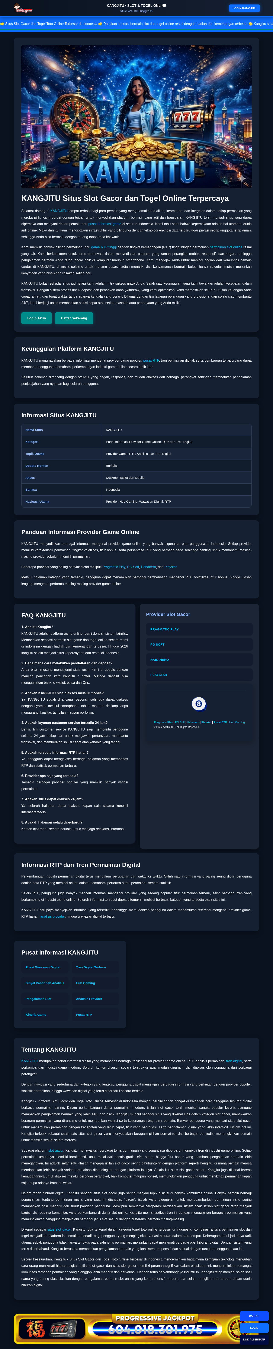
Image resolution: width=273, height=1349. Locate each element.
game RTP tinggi (104, 247)
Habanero (148, 567)
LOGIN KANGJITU (244, 8)
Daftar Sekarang (74, 318)
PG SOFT (157, 644)
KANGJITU (58, 211)
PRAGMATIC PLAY (164, 629)
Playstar (170, 567)
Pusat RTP (220, 722)
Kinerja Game (36, 1014)
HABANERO (159, 659)
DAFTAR (254, 1315)
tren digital (234, 1061)
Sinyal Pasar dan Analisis (45, 983)
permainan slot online (226, 247)
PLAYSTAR (158, 675)
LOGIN (254, 1327)
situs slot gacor (59, 1229)
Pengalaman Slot (38, 999)
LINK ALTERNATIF (254, 1339)
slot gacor (55, 1150)
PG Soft (133, 567)
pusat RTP (151, 360)
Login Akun (36, 318)
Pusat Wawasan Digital (43, 967)
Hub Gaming (237, 722)
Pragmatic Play (114, 567)
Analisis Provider (89, 999)
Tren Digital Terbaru (91, 967)
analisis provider (52, 916)
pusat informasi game (104, 224)
